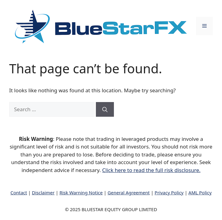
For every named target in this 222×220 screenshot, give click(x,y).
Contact (18, 192)
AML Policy (200, 192)
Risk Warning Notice (81, 192)
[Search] (105, 109)
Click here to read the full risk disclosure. (151, 170)
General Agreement (128, 192)
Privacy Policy (169, 192)
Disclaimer (43, 192)
